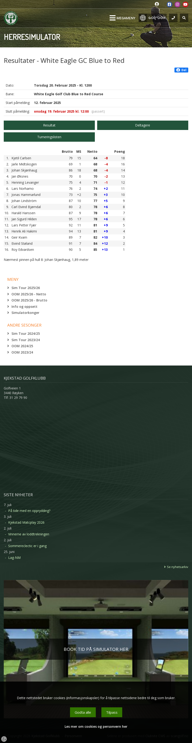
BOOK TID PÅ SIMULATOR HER (96, 649)
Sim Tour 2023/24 (25, 340)
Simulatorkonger (25, 312)
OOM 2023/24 (22, 352)
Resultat (49, 125)
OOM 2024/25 (22, 346)
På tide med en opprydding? (29, 510)
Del (181, 70)
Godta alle (83, 712)
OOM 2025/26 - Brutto (29, 300)
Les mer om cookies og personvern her (96, 726)
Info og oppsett (24, 306)
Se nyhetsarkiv (177, 567)
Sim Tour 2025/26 (25, 288)
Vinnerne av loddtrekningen (28, 534)
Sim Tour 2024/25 (25, 333)
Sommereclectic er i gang (27, 546)
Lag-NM (14, 557)
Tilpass (112, 712)
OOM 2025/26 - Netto (28, 294)
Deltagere (142, 125)
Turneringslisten (49, 137)
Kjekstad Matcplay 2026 (26, 522)
